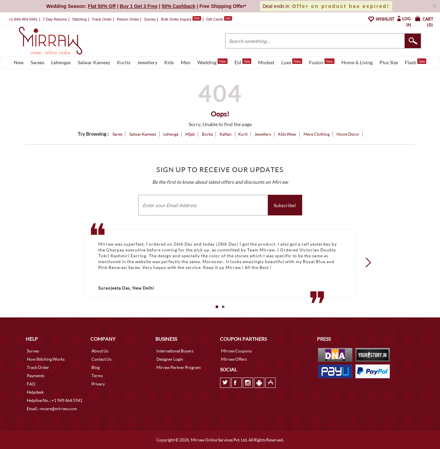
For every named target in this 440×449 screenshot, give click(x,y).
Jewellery (147, 62)
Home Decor (348, 134)
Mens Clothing (317, 134)
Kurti (243, 134)
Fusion (321, 61)
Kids (169, 62)
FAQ (31, 383)
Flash (415, 61)
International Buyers (175, 350)
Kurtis (123, 62)
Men (185, 62)
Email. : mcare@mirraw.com (52, 408)
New (19, 62)
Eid (242, 61)
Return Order (128, 19)
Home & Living (357, 62)
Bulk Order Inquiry (176, 19)
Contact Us (101, 359)
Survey (150, 19)
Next (366, 262)
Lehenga (170, 134)
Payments (35, 375)
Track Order (102, 19)
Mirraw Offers (234, 359)
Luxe (291, 61)
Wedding (212, 61)
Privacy (98, 383)
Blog (95, 367)
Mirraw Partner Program (178, 367)
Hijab (190, 134)
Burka (207, 134)
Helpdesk (35, 392)
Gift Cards (219, 19)
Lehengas (61, 62)
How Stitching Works (46, 359)
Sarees (37, 62)
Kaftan (226, 134)
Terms (97, 375)
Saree (117, 134)
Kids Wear (287, 134)
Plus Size (389, 62)
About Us (99, 350)
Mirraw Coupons (236, 350)
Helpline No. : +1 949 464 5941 (54, 400)
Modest (266, 62)
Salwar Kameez (94, 62)
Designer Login (169, 359)
